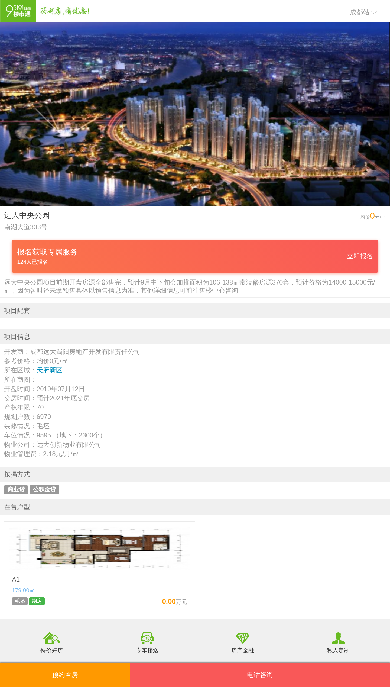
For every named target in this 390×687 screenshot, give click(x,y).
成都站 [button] (364, 12)
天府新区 (50, 370)
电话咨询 (260, 674)
